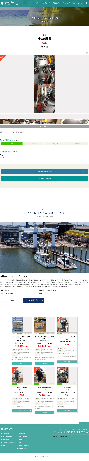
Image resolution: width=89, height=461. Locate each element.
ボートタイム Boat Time (60, 436)
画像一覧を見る (44, 126)
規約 (20, 442)
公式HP (12, 300)
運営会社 (21, 439)
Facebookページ (23, 448)
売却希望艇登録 (23, 436)
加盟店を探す (56, 3)
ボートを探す (35, 3)
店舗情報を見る (33, 300)
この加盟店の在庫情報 (44, 178)
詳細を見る (22, 363)
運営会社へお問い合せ (25, 445)
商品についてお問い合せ (45, 171)
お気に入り (81, 3)
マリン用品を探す (46, 3)
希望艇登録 (22, 433)
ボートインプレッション (69, 3)
